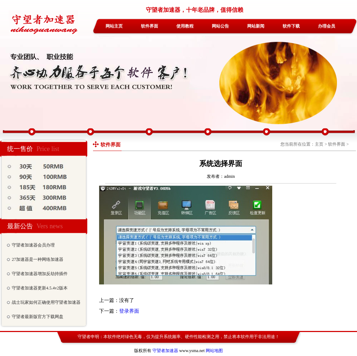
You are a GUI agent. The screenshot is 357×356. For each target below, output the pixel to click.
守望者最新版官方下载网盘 (37, 316)
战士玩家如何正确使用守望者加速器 (46, 302)
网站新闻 (255, 26)
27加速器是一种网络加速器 (37, 259)
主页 (319, 144)
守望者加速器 (165, 350)
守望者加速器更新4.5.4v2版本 (40, 288)
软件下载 (291, 26)
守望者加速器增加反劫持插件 (40, 273)
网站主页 (114, 26)
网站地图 (214, 350)
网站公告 (220, 26)
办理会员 (326, 26)
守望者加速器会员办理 (33, 245)
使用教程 (185, 26)
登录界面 (129, 311)
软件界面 (149, 26)
